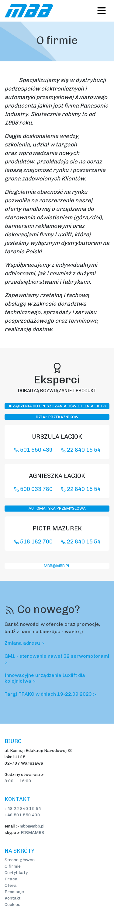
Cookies (12, 904)
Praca (11, 879)
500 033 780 (33, 489)
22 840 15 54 (81, 450)
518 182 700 (33, 541)
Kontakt (13, 898)
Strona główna (20, 859)
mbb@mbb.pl (57, 566)
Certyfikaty (16, 872)
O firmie (13, 866)
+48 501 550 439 (22, 814)
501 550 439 (33, 450)
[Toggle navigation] (101, 10)
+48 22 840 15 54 (23, 808)
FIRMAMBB (32, 832)
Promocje (14, 891)
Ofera (11, 885)
